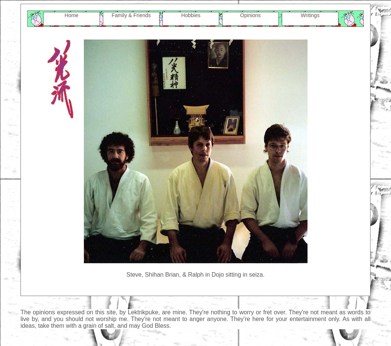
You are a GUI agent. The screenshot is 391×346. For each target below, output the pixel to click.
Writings (310, 15)
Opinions (250, 15)
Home (71, 15)
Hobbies (190, 15)
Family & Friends (131, 15)
